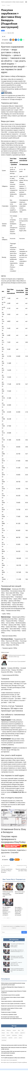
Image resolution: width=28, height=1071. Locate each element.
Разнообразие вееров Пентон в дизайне (10, 995)
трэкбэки (17, 926)
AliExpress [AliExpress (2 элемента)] (9, 1030)
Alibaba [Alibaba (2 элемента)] (3, 1030)
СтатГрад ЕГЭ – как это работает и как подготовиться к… (16, 964)
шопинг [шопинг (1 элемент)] (20, 1037)
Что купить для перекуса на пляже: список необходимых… (17, 945)
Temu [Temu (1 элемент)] (8, 1032)
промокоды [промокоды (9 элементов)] (14, 1035)
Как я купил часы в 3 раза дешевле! (16, 661)
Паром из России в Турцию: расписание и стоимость (13, 1003)
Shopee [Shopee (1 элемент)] (3, 1032)
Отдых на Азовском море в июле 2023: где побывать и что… (17, 970)
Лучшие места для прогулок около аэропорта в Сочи (13, 1005)
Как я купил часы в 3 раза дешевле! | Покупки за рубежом (14, 1062)
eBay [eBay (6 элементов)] (19, 1030)
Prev (4, 918)
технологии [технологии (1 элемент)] (4, 1037)
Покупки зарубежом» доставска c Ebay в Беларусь (6, 871)
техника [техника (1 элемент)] (20, 1035)
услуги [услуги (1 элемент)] (15, 1037)
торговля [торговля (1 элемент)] (10, 1037)
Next (8, 918)
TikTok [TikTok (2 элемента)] (12, 1032)
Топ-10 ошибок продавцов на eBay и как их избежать (13, 1057)
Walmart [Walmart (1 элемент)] (16, 1032)
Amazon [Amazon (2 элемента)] (14, 1030)
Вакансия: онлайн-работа (7, 1055)
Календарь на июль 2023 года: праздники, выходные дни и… (17, 958)
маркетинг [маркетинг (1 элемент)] (22, 1032)
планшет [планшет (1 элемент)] (8, 1035)
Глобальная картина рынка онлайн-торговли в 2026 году (14, 1045)
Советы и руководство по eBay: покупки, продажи (12, 1)
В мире (3, 30)
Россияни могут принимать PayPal (9, 1014)
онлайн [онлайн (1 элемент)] (3, 1035)
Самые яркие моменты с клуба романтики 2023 (12, 1001)
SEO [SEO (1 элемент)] (22, 1030)
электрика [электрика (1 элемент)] (4, 1040)
